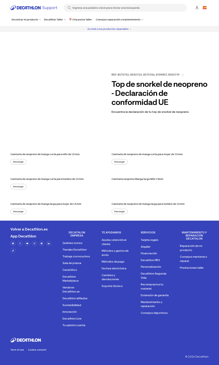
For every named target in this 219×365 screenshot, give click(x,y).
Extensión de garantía (155, 295)
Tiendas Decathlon (75, 249)
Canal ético (70, 269)
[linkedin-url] (48, 243)
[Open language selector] (205, 8)
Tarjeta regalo (149, 239)
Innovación (70, 311)
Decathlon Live (72, 318)
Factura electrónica (114, 268)
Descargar (18, 162)
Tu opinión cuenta (74, 325)
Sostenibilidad (72, 305)
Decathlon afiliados (75, 298)
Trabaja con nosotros (76, 256)
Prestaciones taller (192, 267)
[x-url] (20, 243)
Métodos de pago (113, 261)
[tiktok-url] (13, 250)
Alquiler (145, 246)
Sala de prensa (72, 263)
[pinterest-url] (41, 243)
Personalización (151, 266)
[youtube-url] (27, 243)
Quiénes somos (72, 243)
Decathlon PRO (150, 260)
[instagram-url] (34, 243)
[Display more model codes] (182, 75)
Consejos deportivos (154, 312)
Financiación (149, 253)
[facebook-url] (13, 243)
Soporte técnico (112, 286)
